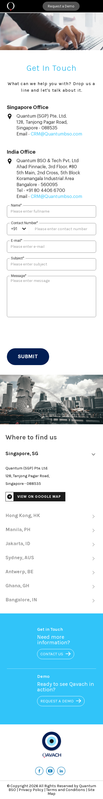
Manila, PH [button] (51, 530)
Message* (18, 276)
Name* (16, 205)
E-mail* (16, 240)
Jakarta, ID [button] (51, 544)
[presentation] (48, 333)
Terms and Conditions (65, 789)
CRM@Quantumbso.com (56, 134)
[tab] (51, 454)
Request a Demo (61, 6)
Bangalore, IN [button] (51, 600)
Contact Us (60, 653)
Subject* (17, 258)
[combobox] (18, 229)
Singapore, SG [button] (51, 454)
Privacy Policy (31, 789)
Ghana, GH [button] (51, 586)
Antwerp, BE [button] (51, 572)
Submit (28, 356)
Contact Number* (24, 223)
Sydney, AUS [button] (51, 558)
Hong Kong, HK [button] (51, 516)
